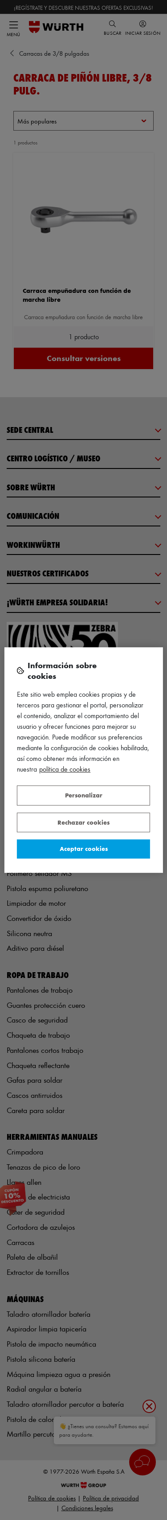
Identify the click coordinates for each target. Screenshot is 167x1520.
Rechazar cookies (83, 822)
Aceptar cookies (84, 848)
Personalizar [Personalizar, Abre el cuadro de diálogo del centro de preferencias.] (83, 795)
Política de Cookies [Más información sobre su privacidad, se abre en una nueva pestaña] (64, 769)
